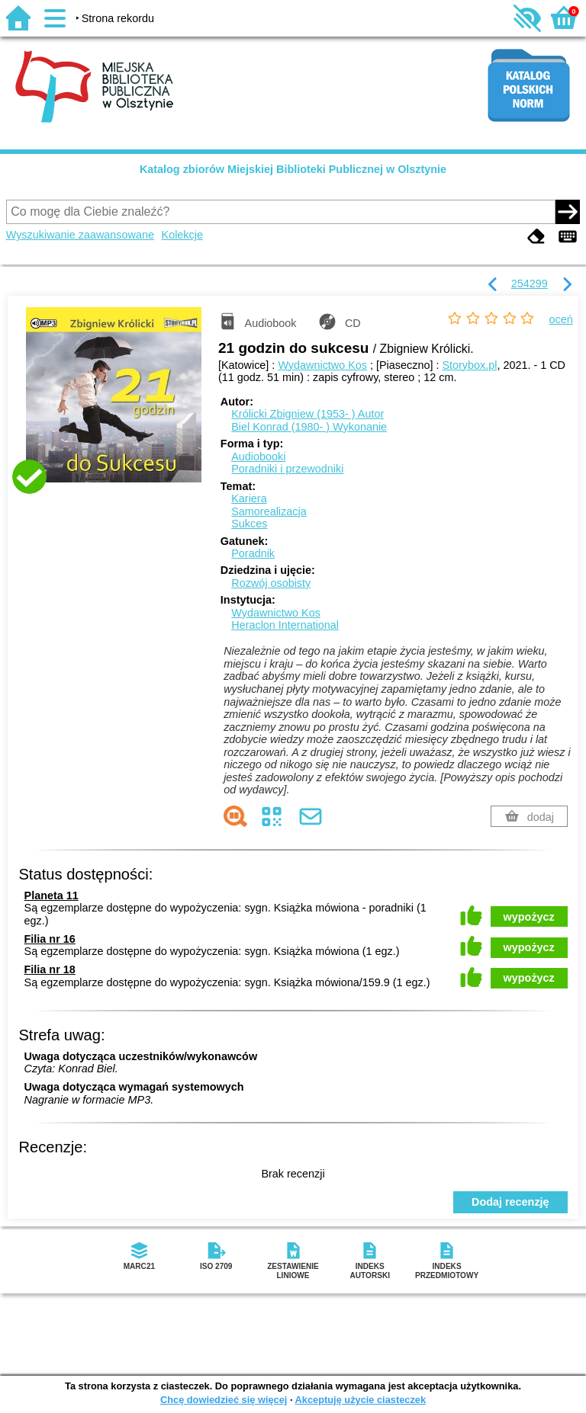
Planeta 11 (51, 895)
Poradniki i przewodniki (287, 469)
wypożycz (529, 917)
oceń (561, 319)
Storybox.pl (469, 365)
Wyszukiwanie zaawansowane (80, 235)
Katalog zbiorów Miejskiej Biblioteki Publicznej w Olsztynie (293, 169)
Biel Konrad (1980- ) (309, 427)
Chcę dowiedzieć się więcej (223, 1399)
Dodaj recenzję (510, 1202)
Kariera (248, 498)
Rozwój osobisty (271, 583)
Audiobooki (258, 456)
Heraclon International (285, 625)
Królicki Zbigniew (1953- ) (307, 414)
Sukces (249, 523)
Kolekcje (182, 235)
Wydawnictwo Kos (322, 365)
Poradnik (253, 553)
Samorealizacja (268, 511)
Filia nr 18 (50, 969)
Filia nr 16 (50, 939)
